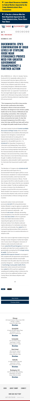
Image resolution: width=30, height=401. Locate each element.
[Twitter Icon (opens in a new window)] (22, 32)
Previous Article (15, 302)
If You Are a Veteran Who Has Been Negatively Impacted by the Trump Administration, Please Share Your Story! (14, 18)
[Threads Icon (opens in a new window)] (28, 32)
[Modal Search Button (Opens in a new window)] (4, 32)
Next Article (15, 298)
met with (9, 204)
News (2, 34)
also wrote (10, 212)
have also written (9, 216)
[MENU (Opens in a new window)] (2, 32)
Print (3, 289)
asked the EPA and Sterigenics (13, 246)
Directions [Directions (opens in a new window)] (15, 325)
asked (20, 227)
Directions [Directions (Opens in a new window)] (15, 367)
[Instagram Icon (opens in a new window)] (26, 32)
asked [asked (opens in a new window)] (5, 269)
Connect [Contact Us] (23, 388)
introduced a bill (23, 168)
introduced (4, 143)
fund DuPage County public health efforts (13, 265)
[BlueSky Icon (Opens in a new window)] (20, 32)
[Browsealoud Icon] (16, 32)
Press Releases (8, 34)
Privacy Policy (20, 397)
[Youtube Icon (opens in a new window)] (24, 32)
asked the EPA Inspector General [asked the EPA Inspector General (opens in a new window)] (10, 254)
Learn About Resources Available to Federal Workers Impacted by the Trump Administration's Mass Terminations (15, 6)
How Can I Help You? (15, 394)
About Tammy (14, 388)
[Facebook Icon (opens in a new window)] (18, 32)
